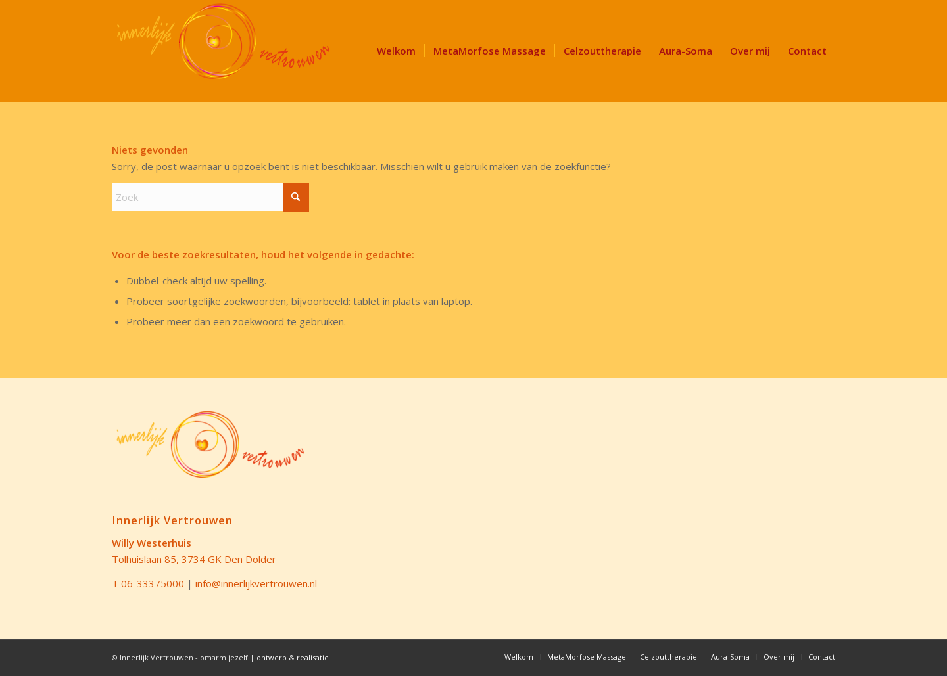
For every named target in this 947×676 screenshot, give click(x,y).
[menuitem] (396, 51)
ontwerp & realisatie (292, 657)
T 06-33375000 (148, 583)
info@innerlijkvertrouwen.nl (256, 583)
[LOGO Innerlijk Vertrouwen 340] (223, 51)
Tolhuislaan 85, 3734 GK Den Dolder (194, 559)
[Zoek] (210, 197)
